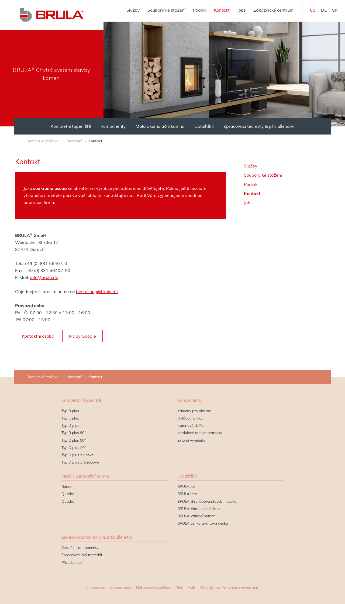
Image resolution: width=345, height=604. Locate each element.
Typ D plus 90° (73, 447)
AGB (191, 587)
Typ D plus (70, 425)
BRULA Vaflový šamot (196, 516)
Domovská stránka (42, 141)
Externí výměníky (191, 440)
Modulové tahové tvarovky (199, 432)
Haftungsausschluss (153, 587)
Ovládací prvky (189, 418)
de (324, 10)
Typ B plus (70, 410)
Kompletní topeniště (71, 126)
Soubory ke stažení (166, 10)
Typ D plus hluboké (77, 454)
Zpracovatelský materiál (81, 554)
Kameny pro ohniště (194, 410)
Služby (133, 10)
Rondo (67, 486)
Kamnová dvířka (191, 425)
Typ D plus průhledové (80, 462)
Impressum (95, 587)
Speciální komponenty (79, 547)
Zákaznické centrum (273, 10)
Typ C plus (70, 418)
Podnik (199, 10)
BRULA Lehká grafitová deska (202, 523)
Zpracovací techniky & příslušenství (258, 126)
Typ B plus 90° (73, 432)
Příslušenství (71, 562)
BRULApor (186, 486)
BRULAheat (187, 493)
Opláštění (204, 126)
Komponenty (113, 126)
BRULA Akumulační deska (199, 508)
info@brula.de (44, 277)
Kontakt (222, 10)
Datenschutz (120, 587)
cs (313, 10)
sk (334, 10)
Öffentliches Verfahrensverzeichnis (229, 587)
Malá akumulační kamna (160, 126)
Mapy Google (82, 336)
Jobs (241, 10)
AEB (179, 587)
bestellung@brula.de (97, 291)
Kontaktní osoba (38, 336)
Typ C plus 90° (73, 440)
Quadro (67, 493)
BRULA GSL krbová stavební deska (206, 501)
